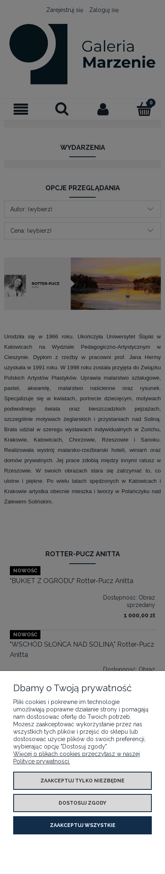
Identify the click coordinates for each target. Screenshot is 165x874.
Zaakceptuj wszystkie (83, 825)
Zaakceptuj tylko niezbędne (82, 781)
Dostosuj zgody (82, 803)
